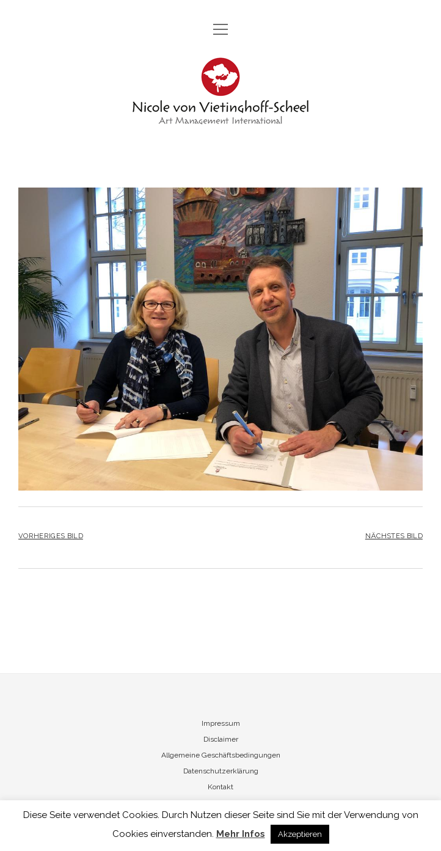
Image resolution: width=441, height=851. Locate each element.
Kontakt (220, 787)
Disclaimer (220, 739)
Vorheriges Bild (50, 535)
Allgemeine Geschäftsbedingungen (220, 755)
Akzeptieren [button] (300, 834)
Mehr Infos (240, 833)
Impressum (221, 723)
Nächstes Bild (394, 535)
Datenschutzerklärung (220, 771)
